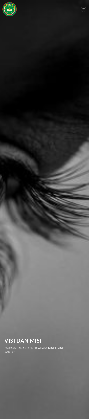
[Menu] (83, 9)
